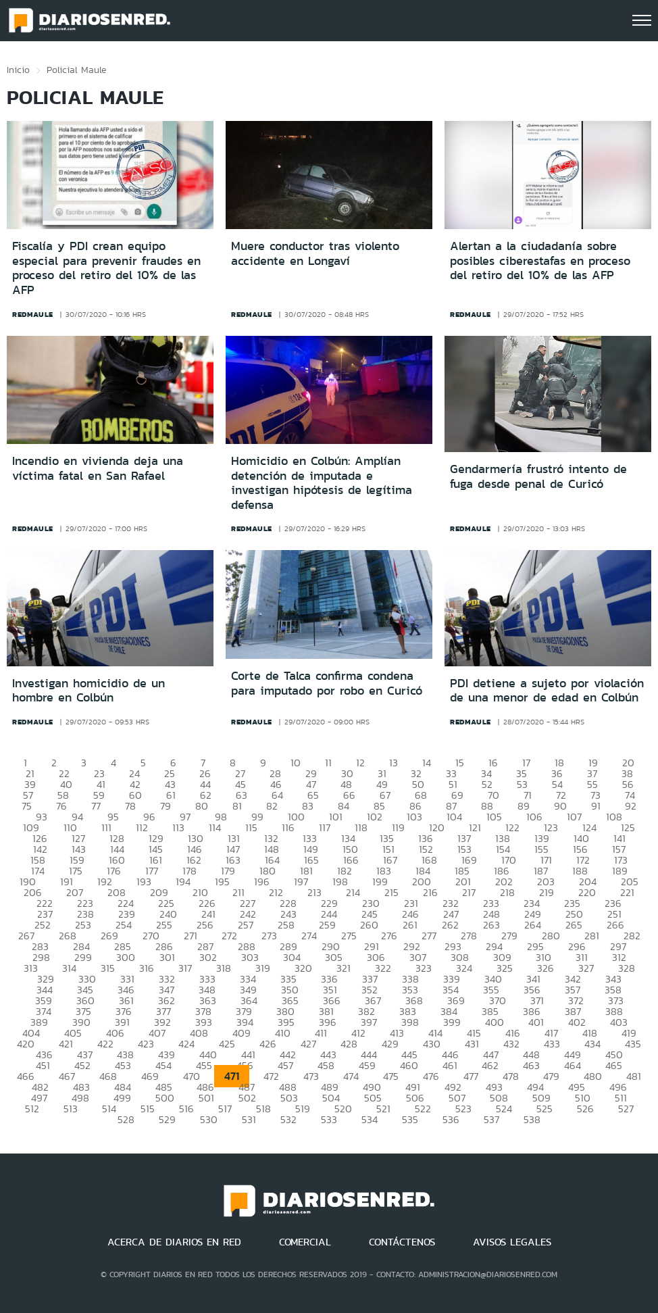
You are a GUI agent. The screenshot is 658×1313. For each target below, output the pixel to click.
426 (267, 1044)
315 (108, 968)
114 (215, 827)
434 (592, 1044)
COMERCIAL (305, 1242)
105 (494, 817)
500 (164, 1098)
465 (613, 1065)
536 (450, 1119)
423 (146, 1044)
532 (288, 1119)
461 (449, 1065)
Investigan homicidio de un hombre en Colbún (88, 690)
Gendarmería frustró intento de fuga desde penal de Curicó (538, 476)
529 (167, 1119)
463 (531, 1065)
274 (309, 935)
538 (532, 1119)
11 (328, 762)
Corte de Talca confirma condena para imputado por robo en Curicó (326, 683)
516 (186, 1108)
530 (209, 1119)
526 (585, 1108)
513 (71, 1108)
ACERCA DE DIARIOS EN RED (174, 1242)
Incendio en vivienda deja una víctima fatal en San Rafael (97, 468)
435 (633, 1044)
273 (269, 935)
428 (348, 1044)
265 (573, 925)
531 (249, 1119)
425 (227, 1044)
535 (410, 1119)
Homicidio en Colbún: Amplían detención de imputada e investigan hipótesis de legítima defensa (321, 483)
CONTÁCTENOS (402, 1242)
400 (494, 1022)
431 (472, 1044)
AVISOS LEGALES (512, 1242)
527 (626, 1108)
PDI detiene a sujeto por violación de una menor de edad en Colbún (547, 690)
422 (105, 1044)
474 (351, 1076)
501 (206, 1098)
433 (552, 1044)
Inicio (18, 69)
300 (125, 957)
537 (491, 1119)
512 (32, 1108)
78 (130, 806)
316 (146, 968)
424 (186, 1044)
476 (431, 1076)
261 (410, 925)
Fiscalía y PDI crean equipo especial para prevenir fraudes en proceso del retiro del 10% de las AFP (106, 268)
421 (66, 1044)
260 (369, 925)
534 (369, 1119)
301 (167, 957)
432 (511, 1044)
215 (391, 892)
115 (251, 827)
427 (308, 1044)
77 (96, 806)
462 (490, 1065)
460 (409, 1065)
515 (148, 1108)
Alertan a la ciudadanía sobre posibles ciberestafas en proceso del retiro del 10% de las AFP (540, 260)
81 (237, 806)
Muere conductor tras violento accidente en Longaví (315, 253)
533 (329, 1119)
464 (572, 1065)
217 (469, 892)
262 (450, 925)
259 (327, 925)
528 (126, 1119)
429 (390, 1044)
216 (430, 892)
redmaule (32, 314)
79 (165, 806)
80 (201, 806)
